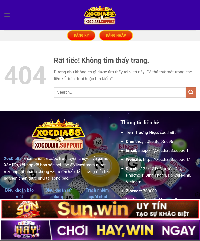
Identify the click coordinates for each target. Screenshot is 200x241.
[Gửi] (191, 92)
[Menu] (7, 15)
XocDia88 (13, 158)
